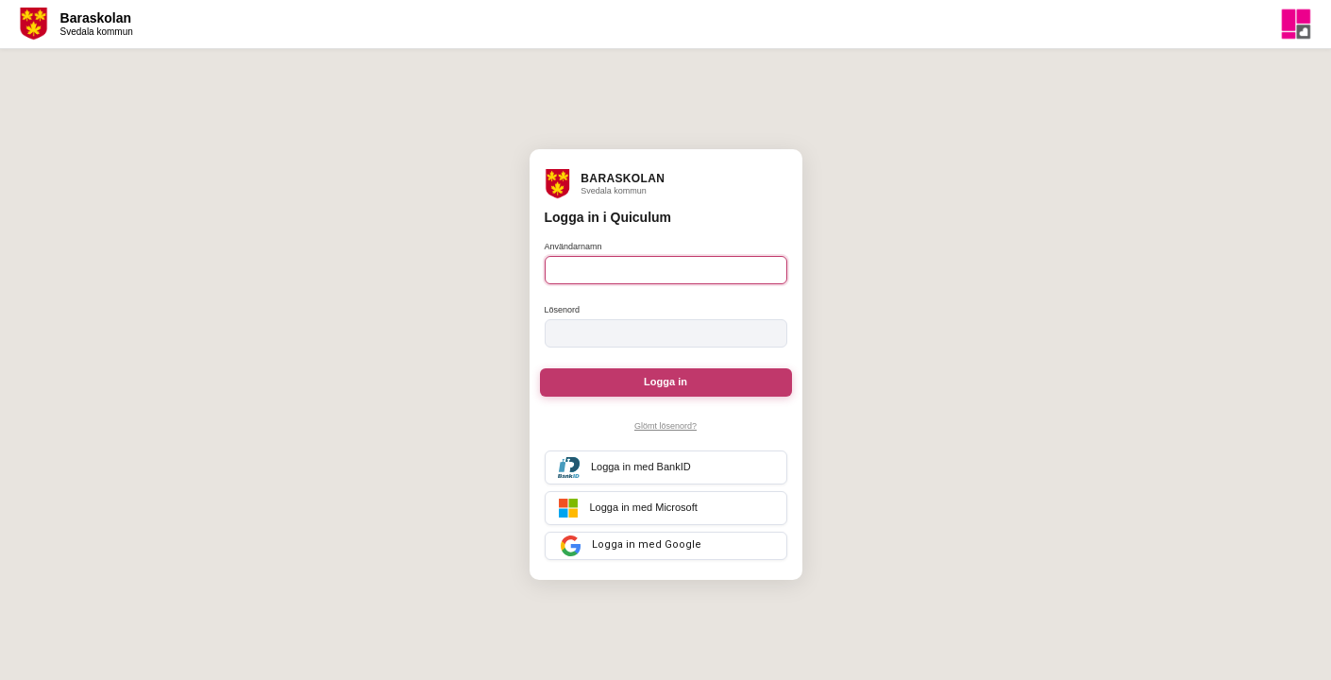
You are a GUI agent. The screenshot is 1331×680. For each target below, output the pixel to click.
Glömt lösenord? (665, 426)
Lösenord (563, 309)
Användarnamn (573, 246)
